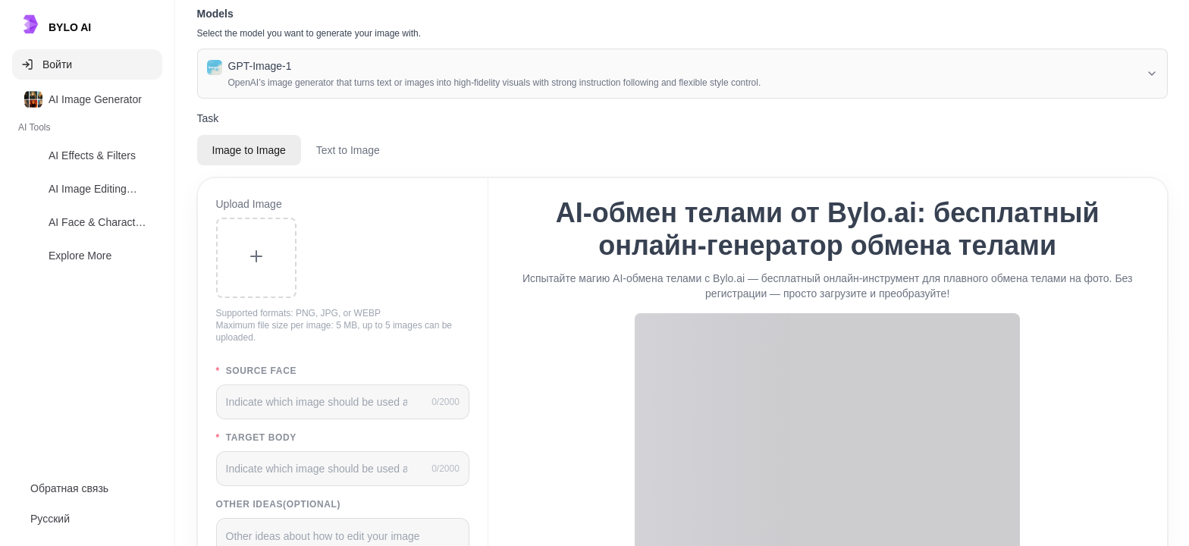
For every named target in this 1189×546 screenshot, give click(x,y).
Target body (256, 437)
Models (215, 14)
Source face (256, 371)
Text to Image (348, 150)
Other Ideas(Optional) (278, 504)
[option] (87, 99)
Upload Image (249, 204)
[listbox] (87, 180)
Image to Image (249, 150)
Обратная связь (69, 488)
